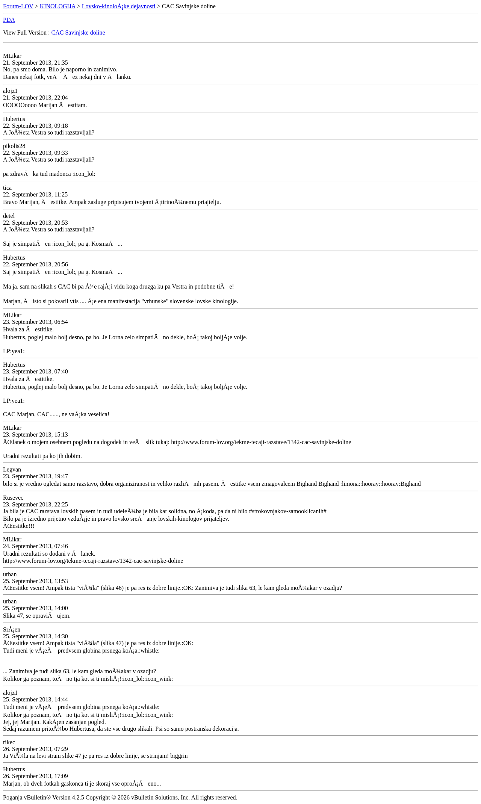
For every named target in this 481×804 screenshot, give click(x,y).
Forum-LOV (18, 6)
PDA (9, 20)
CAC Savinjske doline (78, 32)
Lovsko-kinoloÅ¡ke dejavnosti (119, 6)
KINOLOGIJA (58, 6)
